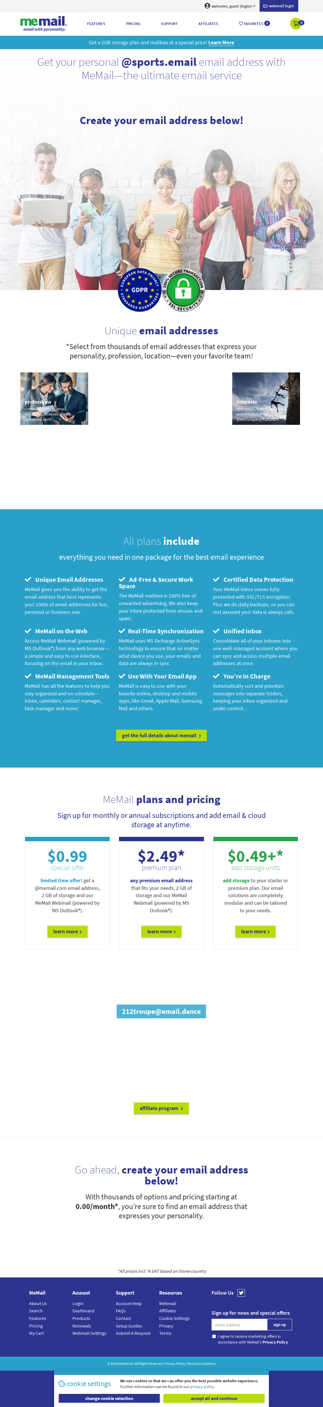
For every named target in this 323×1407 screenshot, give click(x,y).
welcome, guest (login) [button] (230, 6)
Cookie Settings (174, 1318)
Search (36, 1311)
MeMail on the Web (56, 631)
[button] (296, 24)
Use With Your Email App (158, 676)
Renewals (81, 1326)
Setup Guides (129, 1326)
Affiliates (167, 1311)
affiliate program (161, 1108)
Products (81, 1318)
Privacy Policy (175, 1363)
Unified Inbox (237, 631)
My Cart (36, 1333)
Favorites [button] (254, 23)
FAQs (121, 1311)
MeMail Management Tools (67, 676)
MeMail (123, 1363)
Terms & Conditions (201, 1363)
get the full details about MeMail (161, 735)
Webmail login (278, 6)
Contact (123, 1318)
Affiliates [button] (208, 23)
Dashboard (83, 1311)
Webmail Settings (89, 1333)
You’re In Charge (241, 676)
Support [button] (169, 23)
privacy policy (202, 1386)
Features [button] (96, 23)
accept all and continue (214, 1398)
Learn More (67, 931)
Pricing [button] (133, 23)
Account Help (129, 1303)
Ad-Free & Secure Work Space (156, 582)
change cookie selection (109, 1398)
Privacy (166, 1326)
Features (37, 1318)
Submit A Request (133, 1333)
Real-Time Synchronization (161, 631)
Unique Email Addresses (64, 579)
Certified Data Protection (253, 579)
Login (78, 1303)
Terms (165, 1333)
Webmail (167, 1303)
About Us (38, 1303)
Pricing (36, 1326)
